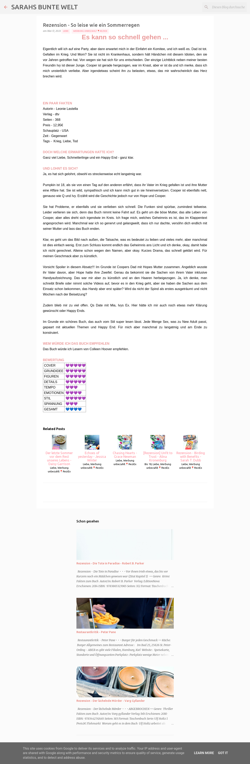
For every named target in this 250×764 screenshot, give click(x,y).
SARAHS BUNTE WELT (44, 7)
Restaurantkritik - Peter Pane (96, 632)
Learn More (204, 753)
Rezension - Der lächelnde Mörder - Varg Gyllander (110, 700)
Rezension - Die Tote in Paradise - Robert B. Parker (110, 563)
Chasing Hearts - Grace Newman (125, 446)
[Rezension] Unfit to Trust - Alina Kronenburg (158, 448)
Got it (223, 753)
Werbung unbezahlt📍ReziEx (90, 31)
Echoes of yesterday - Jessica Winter (92, 448)
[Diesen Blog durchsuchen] (225, 7)
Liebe (66, 31)
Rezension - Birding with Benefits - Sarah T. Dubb (190, 448)
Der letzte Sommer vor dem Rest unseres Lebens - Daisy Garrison (59, 450)
